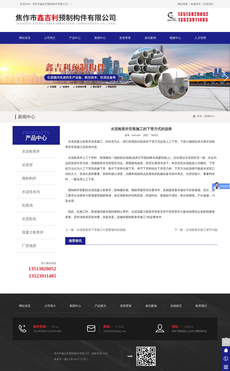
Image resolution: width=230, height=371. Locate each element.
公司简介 (50, 37)
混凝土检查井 (145, 211)
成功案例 (150, 37)
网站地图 (183, 4)
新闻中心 (100, 37)
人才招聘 (200, 37)
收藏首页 (196, 4)
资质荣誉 (125, 37)
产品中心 (75, 37)
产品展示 (100, 305)
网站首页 (25, 37)
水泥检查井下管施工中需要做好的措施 (101, 229)
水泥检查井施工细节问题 (201, 229)
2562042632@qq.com (114, 331)
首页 (199, 116)
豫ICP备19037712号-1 (76, 359)
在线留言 (176, 305)
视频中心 (175, 37)
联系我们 (209, 4)
